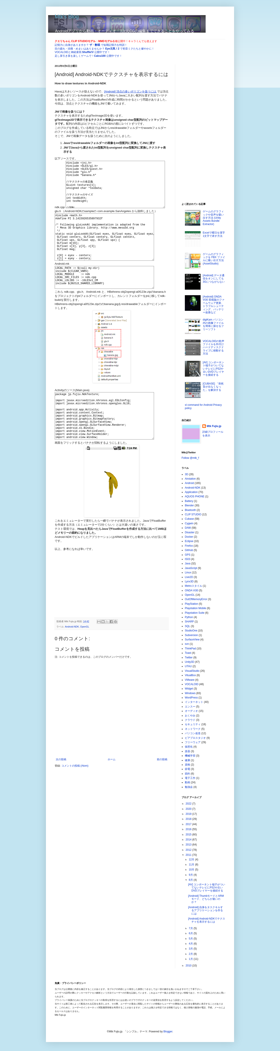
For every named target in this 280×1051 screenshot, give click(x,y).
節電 (187, 769)
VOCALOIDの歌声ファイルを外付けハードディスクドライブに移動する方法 (213, 347)
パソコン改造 (193, 733)
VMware (189, 679)
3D (186, 474)
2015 (189, 834)
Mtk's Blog (67, 16)
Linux (188, 572)
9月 (191, 874)
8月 (191, 879)
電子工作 (190, 778)
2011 (189, 854)
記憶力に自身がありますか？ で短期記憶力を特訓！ (91, 44)
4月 (191, 943)
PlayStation (191, 603)
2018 (189, 819)
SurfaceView (192, 639)
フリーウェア (193, 742)
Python (189, 617)
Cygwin (189, 523)
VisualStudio (192, 670)
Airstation (190, 478)
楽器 (187, 751)
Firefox (189, 545)
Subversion (191, 635)
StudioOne (191, 630)
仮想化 (189, 746)
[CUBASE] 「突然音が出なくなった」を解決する (213, 387)
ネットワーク (193, 728)
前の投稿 (162, 797)
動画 (187, 782)
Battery (189, 501)
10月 (192, 869)
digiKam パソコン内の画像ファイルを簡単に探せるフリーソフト (213, 324)
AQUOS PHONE (194, 496)
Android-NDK (72, 665)
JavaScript (191, 568)
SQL (187, 626)
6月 (191, 933)
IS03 (187, 559)
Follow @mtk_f (190, 457)
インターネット (194, 702)
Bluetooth (190, 510)
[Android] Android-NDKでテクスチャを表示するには (206, 920)
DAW (188, 527)
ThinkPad (190, 648)
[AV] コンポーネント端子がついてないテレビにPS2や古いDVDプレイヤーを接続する (213, 369)
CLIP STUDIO (193, 514)
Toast (188, 652)
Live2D (189, 577)
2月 (191, 953)
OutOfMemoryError (196, 599)
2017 (189, 824)
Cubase (189, 518)
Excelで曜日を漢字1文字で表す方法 (214, 234)
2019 (189, 813)
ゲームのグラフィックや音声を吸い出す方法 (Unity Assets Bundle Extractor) (213, 218)
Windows (190, 693)
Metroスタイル (193, 585)
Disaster (189, 532)
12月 (192, 859)
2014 (189, 839)
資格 (187, 764)
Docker (189, 536)
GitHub (189, 550)
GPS (187, 554)
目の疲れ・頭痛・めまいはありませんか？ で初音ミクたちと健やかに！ (104, 48)
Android (189, 483)
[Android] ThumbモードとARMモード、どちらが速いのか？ (206, 899)
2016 (189, 829)
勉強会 (189, 787)
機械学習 (190, 755)
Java (187, 563)
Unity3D (189, 661)
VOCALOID (191, 684)
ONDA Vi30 (191, 590)
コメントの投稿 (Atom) (74, 803)
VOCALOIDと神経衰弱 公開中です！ (82, 52)
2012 (189, 849)
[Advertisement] (87, 616)
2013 (189, 844)
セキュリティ (193, 724)
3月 (191, 948)
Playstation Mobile (195, 608)
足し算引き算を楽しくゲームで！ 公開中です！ (88, 55)
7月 (191, 928)
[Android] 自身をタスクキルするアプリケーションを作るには (205, 910)
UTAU (188, 666)
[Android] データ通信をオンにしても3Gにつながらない (214, 278)
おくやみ (190, 715)
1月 (191, 959)
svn (187, 643)
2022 (189, 803)
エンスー (190, 706)
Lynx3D (189, 581)
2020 (189, 808)
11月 (192, 864)
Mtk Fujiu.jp (214, 426)
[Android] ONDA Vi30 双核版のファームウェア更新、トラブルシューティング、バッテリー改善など (213, 304)
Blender (189, 505)
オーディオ (191, 710)
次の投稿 (61, 797)
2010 (189, 965)
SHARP (189, 621)
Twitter (188, 657)
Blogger (167, 1031)
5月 (191, 938)
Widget (189, 688)
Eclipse (189, 541)
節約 (187, 773)
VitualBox (190, 675)
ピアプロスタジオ (195, 737)
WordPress (191, 697)
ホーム (112, 797)
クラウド (190, 719)
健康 (187, 760)
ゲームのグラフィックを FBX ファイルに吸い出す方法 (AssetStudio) (214, 259)
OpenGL (84, 665)
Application (191, 492)
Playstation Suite (194, 612)
